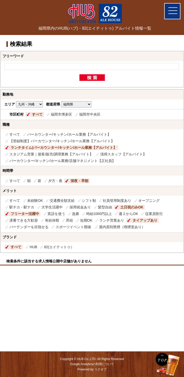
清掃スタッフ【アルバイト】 (123, 154)
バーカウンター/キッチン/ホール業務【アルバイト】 (69, 134)
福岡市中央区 (90, 114)
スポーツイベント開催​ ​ (74, 227)
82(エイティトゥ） (59, 247)
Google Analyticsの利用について (92, 364)
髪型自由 (105, 207)
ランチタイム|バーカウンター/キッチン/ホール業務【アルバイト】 (64, 148)
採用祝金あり (80, 207)
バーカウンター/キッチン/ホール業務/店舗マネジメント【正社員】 (62, 161)
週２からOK (128, 214)
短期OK (86, 220)
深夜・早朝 (79, 181)
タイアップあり (144, 220)
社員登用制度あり (117, 201)
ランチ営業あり (111, 220)
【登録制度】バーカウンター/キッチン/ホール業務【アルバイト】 (61, 141)
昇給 (69, 220)
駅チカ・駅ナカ (21, 207)
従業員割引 (154, 214)
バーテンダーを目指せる (28, 227)
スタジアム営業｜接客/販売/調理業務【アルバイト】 (51, 154)
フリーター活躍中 (25, 214)
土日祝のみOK (131, 207)
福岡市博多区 (61, 114)
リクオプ (100, 369)
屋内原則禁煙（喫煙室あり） (122, 227)
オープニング (149, 201)
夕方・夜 (55, 181)
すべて (37, 114)
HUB (33, 247)
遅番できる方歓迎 (23, 220)
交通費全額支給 (62, 201)
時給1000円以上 (99, 214)
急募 (75, 214)
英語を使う (56, 214)
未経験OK (35, 201)
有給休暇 (52, 220)
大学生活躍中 (52, 207)
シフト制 (89, 201)
